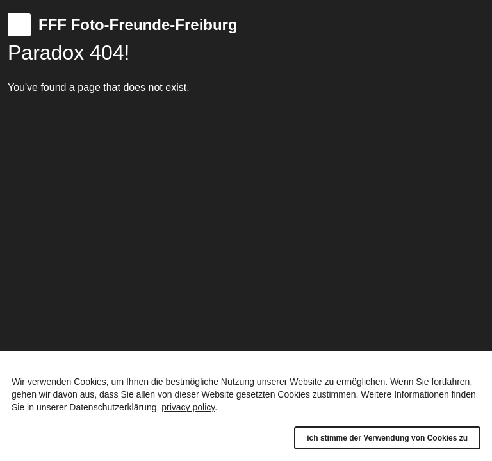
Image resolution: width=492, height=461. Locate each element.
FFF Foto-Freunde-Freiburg (138, 24)
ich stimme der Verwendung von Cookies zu (387, 437)
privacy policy (188, 407)
